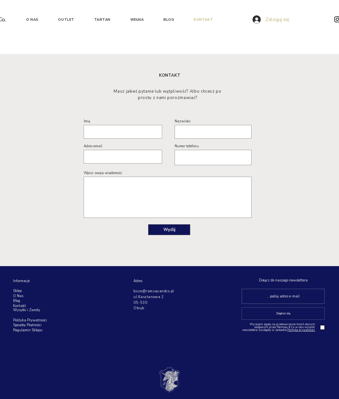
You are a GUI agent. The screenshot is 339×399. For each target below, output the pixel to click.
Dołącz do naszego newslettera (283, 280)
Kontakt (19, 305)
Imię (87, 121)
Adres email (93, 146)
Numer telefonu (187, 146)
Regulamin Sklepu (28, 330)
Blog (16, 300)
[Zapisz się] (283, 313)
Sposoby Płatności (27, 325)
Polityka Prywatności (30, 320)
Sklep (17, 290)
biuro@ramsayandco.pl (153, 291)
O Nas (18, 296)
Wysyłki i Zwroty (26, 310)
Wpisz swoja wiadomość (103, 173)
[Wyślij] (169, 229)
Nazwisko (182, 121)
